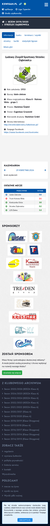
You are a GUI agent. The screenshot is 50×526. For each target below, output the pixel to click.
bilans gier (8, 47)
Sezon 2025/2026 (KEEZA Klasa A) (20, 389)
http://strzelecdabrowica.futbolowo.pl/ (21, 124)
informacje (8, 35)
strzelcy (7, 41)
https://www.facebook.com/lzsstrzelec (21, 132)
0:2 (40, 206)
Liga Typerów (22, 9)
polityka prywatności (12, 460)
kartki (16, 41)
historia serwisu (10, 465)
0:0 (40, 195)
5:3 (40, 210)
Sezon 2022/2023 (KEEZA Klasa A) (20, 402)
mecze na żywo (10, 486)
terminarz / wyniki (33, 35)
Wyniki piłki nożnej (12, 495)
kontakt (6, 469)
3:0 (40, 202)
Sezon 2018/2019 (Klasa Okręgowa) (20, 420)
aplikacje (7, 9)
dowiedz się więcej (12, 372)
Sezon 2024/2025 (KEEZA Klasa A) (20, 393)
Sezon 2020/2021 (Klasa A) (16, 411)
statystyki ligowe (29, 41)
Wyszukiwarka (8, 474)
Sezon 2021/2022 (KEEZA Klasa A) (20, 407)
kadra (18, 35)
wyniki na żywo (10, 491)
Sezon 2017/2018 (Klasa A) (16, 425)
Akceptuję (25, 520)
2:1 (40, 199)
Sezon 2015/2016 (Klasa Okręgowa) (20, 434)
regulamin (8, 451)
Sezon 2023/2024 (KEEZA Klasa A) (20, 398)
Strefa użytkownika (11, 13)
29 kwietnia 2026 (25, 170)
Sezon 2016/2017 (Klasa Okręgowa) (20, 429)
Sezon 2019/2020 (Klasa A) (16, 416)
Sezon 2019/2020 (18, 21)
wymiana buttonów (11, 455)
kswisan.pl (9, 4)
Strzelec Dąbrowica (16, 24)
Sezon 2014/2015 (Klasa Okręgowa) (20, 439)
